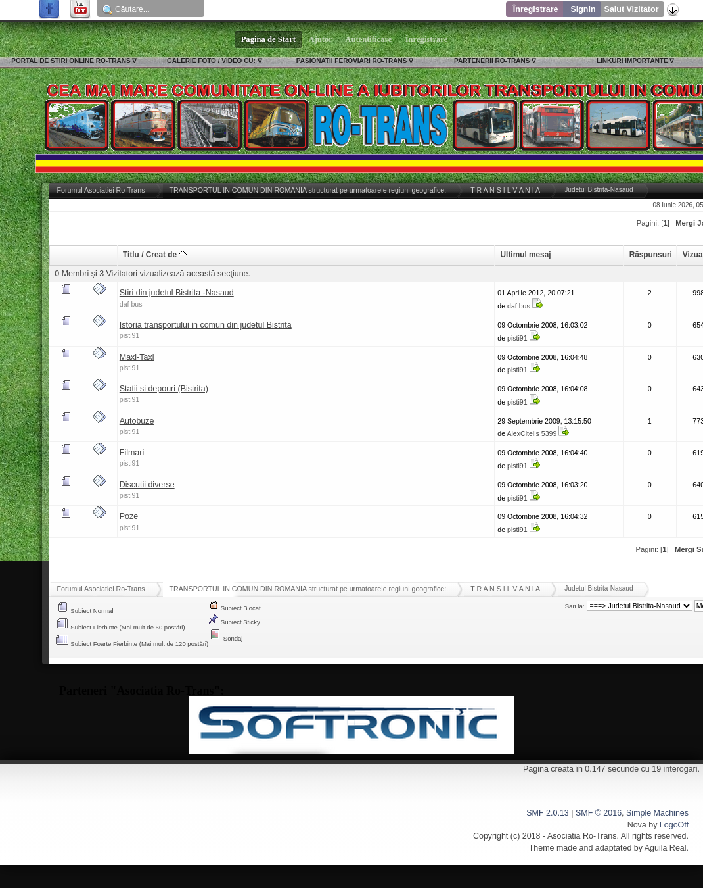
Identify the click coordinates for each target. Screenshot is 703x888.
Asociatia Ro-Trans (582, 836)
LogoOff (674, 824)
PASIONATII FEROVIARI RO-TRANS (351, 60)
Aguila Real (666, 847)
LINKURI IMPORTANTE (632, 60)
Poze (129, 516)
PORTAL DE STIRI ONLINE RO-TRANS (70, 60)
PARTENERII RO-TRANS (492, 60)
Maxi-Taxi (137, 357)
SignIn (582, 9)
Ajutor (320, 39)
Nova (636, 824)
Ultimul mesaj (526, 254)
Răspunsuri (650, 254)
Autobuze (137, 421)
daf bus (131, 304)
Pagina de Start (268, 39)
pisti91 (130, 335)
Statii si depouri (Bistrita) (164, 388)
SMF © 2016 (599, 813)
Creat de (166, 254)
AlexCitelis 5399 (531, 433)
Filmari (132, 452)
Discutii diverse (147, 484)
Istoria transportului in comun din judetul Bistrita (206, 325)
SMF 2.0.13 (547, 813)
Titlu (131, 254)
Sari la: (575, 606)
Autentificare (369, 39)
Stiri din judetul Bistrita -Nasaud (177, 292)
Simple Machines (657, 813)
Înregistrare (535, 9)
